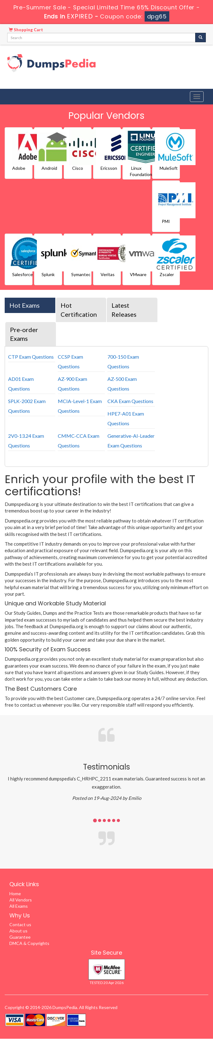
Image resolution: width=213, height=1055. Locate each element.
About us (18, 930)
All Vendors (20, 899)
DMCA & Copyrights (29, 943)
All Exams (18, 906)
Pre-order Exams (24, 334)
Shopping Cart (26, 29)
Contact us (20, 924)
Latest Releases (123, 309)
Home (15, 893)
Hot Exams (24, 305)
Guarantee (20, 937)
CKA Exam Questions (130, 401)
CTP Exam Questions (31, 357)
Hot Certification (79, 309)
